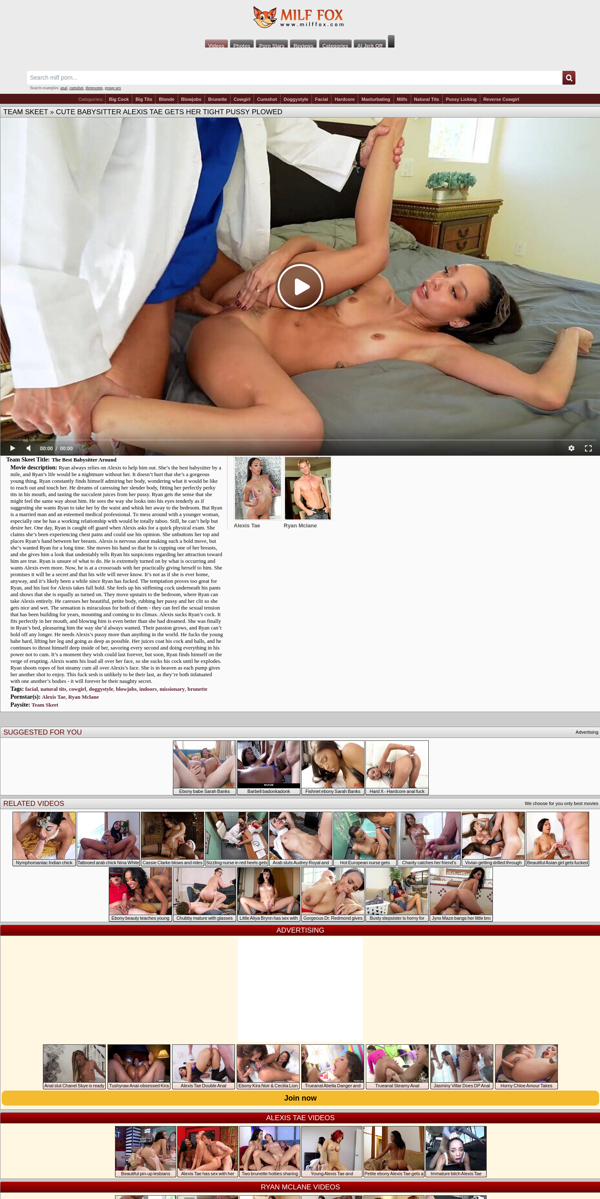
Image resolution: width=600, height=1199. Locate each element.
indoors (148, 689)
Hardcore (345, 99)
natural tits (53, 689)
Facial (321, 99)
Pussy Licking (461, 99)
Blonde (166, 99)
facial (31, 689)
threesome (93, 87)
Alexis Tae (54, 697)
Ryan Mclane (83, 697)
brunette (198, 689)
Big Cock (119, 99)
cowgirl (77, 689)
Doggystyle (296, 99)
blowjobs (126, 689)
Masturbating (375, 99)
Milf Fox (300, 17)
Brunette (217, 99)
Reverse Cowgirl (501, 99)
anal (64, 87)
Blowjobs (191, 99)
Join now (300, 1098)
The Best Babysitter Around (84, 460)
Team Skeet (25, 112)
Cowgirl (242, 99)
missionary (172, 689)
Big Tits (143, 99)
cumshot (76, 87)
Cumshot (267, 99)
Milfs (402, 99)
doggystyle (101, 689)
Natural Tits (426, 99)
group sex (113, 87)
